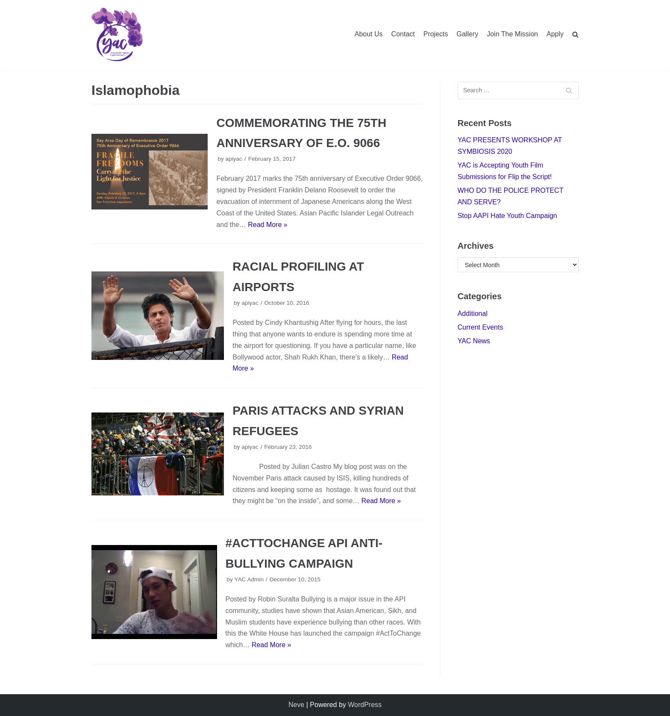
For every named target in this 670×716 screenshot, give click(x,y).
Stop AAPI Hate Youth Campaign (507, 215)
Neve (296, 704)
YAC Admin (249, 579)
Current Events (480, 327)
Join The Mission (512, 34)
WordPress (365, 704)
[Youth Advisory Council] (117, 34)
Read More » (268, 224)
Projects (435, 34)
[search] (575, 34)
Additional (473, 313)
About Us (369, 34)
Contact (403, 34)
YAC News (474, 341)
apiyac (234, 159)
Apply (555, 34)
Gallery (468, 34)
